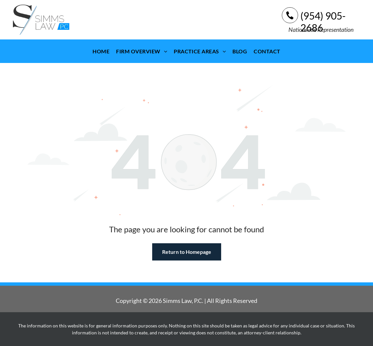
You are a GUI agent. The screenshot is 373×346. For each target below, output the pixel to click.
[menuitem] (101, 51)
